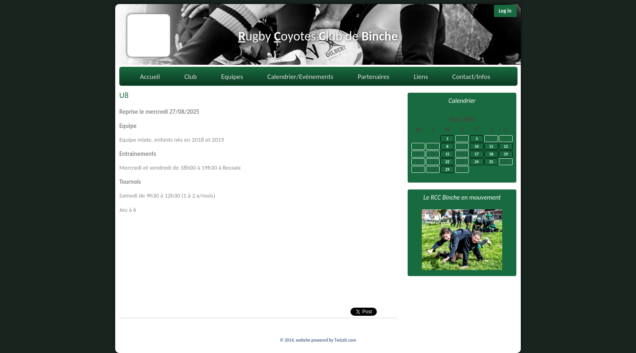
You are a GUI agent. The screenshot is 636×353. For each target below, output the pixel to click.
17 (477, 154)
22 (447, 161)
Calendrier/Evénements (300, 76)
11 (491, 146)
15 (447, 154)
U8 (124, 95)
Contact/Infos (471, 76)
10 (477, 146)
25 (491, 161)
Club (190, 76)
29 (447, 169)
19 (506, 154)
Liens (421, 76)
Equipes (232, 76)
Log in (504, 11)
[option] (462, 239)
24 (477, 161)
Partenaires (373, 76)
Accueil (150, 76)
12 (506, 146)
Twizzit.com (345, 340)
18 (491, 154)
